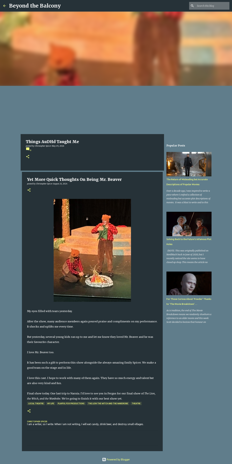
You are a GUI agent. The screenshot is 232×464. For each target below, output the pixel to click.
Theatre (136, 403)
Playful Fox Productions (71, 403)
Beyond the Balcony (35, 6)
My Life (50, 403)
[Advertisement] (116, 109)
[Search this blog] (212, 6)
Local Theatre (36, 403)
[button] (28, 157)
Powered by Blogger (116, 459)
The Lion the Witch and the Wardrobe (108, 403)
